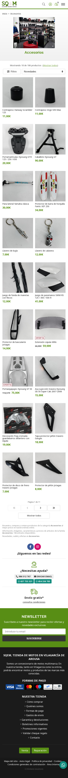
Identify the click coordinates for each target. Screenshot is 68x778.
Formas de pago (35, 710)
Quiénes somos (34, 706)
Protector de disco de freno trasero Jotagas (15, 486)
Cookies (58, 761)
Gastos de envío (35, 715)
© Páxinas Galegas (34, 769)
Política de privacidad (42, 761)
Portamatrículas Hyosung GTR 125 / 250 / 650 (17, 158)
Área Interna (53, 764)
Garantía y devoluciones (35, 719)
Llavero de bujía (10, 250)
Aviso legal (25, 761)
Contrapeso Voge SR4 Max (48, 109)
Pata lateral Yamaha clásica (15, 203)
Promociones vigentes (35, 728)
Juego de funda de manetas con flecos (15, 296)
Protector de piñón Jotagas (48, 485)
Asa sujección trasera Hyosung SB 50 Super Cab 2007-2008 (50, 390)
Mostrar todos (50, 65)
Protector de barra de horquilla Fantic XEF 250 (50, 205)
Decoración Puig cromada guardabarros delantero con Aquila (15, 438)
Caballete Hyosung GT (45, 157)
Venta (24, 750)
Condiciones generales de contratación (26, 764)
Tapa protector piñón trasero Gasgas (49, 437)
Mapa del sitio (11, 761)
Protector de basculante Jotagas (14, 343)
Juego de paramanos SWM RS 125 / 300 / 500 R (49, 296)
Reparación (40, 750)
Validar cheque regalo (35, 733)
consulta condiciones (34, 602)
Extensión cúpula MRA (45, 342)
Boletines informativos (35, 724)
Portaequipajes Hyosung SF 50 (17, 389)
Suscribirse (34, 638)
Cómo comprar (35, 701)
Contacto (35, 737)
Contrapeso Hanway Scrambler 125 (17, 111)
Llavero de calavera (44, 250)
